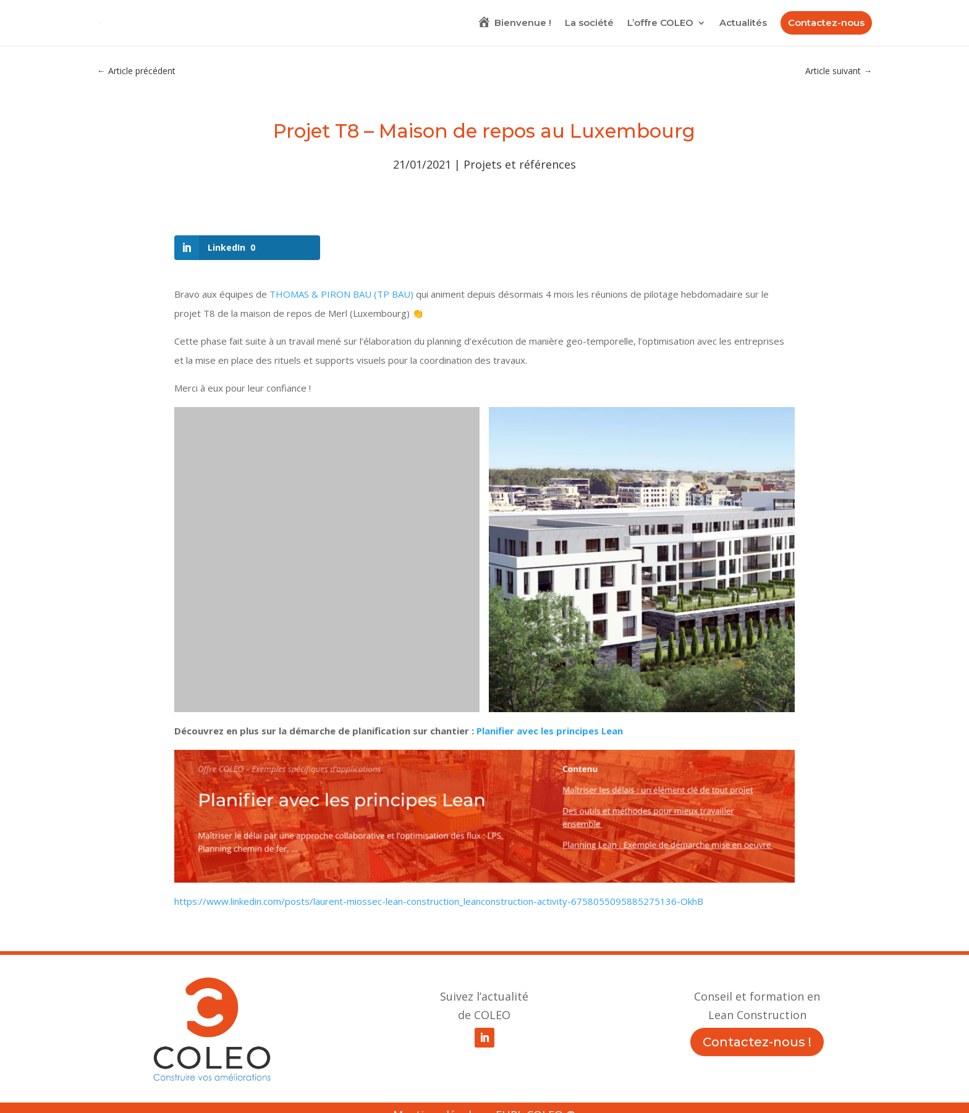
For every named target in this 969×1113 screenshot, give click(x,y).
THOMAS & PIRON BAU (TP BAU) (341, 294)
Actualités (743, 23)
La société (589, 23)
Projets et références (519, 164)
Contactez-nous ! (757, 1042)
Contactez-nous (826, 22)
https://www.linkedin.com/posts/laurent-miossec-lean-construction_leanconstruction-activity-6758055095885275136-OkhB (438, 901)
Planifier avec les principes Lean (549, 730)
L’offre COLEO (660, 23)
